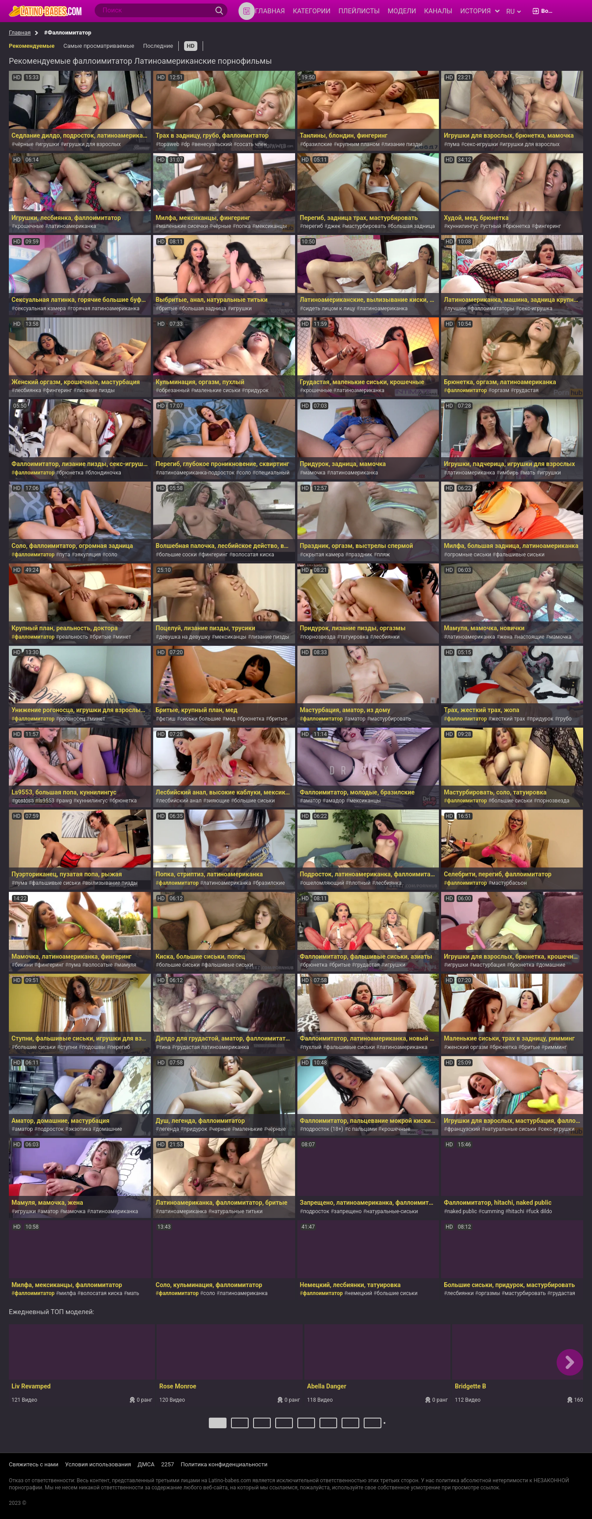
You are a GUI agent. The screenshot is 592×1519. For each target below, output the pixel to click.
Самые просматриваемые (98, 45)
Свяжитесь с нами (33, 1464)
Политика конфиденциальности (224, 1464)
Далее (385, 1426)
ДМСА (146, 1464)
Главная (20, 32)
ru (513, 11)
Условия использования (98, 1464)
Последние (158, 45)
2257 (167, 1464)
